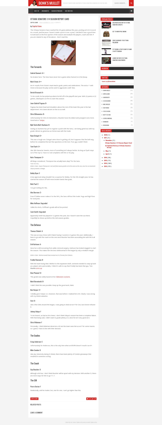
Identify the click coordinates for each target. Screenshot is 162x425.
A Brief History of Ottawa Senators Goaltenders (120, 59)
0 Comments (57, 22)
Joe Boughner (106, 101)
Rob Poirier (106, 108)
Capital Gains (37, 26)
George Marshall (107, 118)
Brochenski (106, 125)
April (107, 154)
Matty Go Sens (107, 115)
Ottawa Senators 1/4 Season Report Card (118, 143)
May (107, 151)
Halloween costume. (63, 277)
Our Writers (69, 11)
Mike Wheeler (106, 104)
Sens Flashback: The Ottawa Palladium (120, 41)
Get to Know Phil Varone (119, 31)
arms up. (39, 268)
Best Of (36, 11)
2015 (105, 160)
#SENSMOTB (45, 11)
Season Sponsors (56, 11)
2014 (105, 163)
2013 (105, 166)
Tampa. (42, 120)
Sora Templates (78, 422)
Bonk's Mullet (106, 90)
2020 (106, 135)
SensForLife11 (106, 97)
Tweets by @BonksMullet (108, 81)
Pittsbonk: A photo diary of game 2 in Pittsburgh (122, 50)
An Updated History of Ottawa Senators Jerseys (121, 24)
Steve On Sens (106, 111)
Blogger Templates (90, 422)
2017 (105, 138)
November (109, 140)
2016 (105, 157)
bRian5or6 (105, 122)
